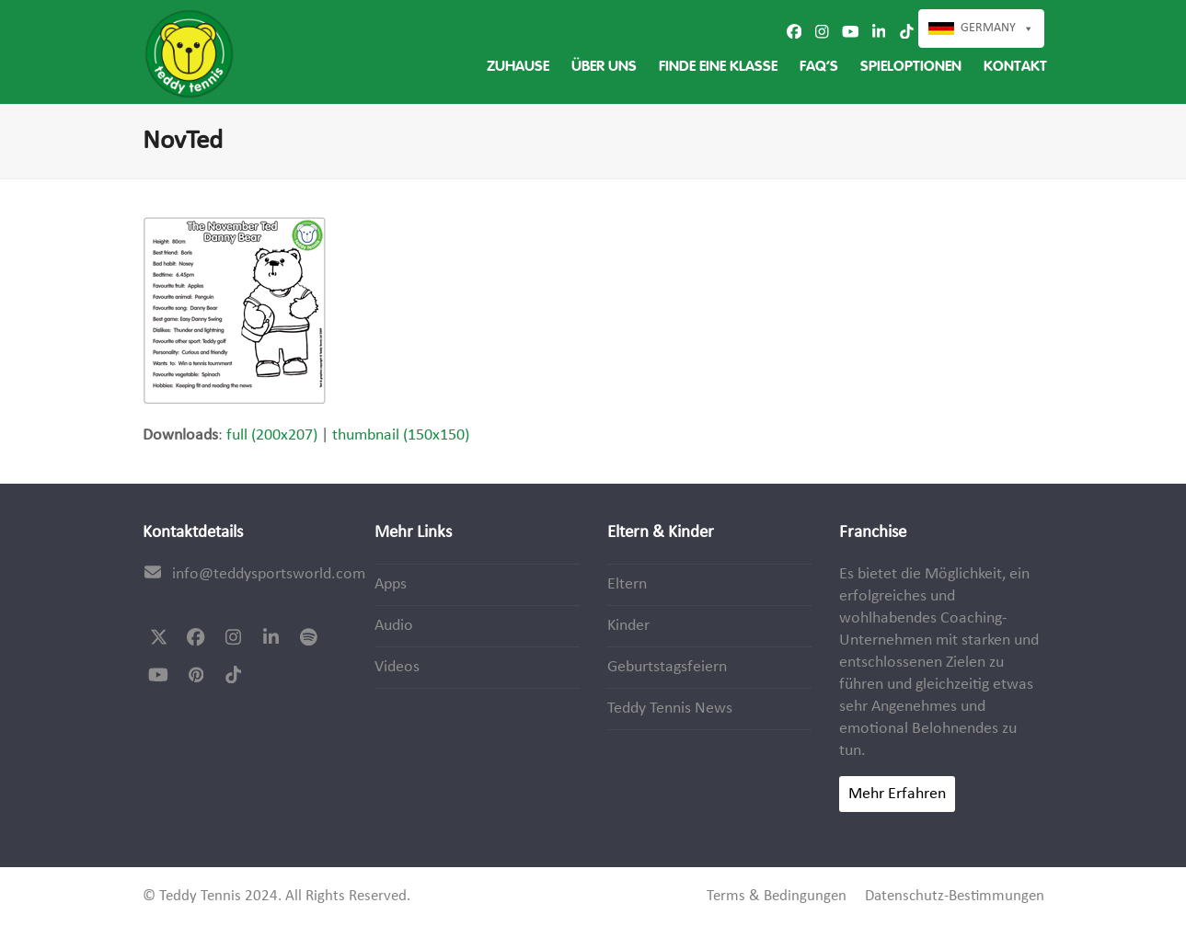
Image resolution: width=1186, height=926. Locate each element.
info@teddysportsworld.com (268, 574)
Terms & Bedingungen (776, 896)
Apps (390, 584)
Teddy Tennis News (669, 708)
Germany (988, 28)
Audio (393, 625)
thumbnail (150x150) (400, 435)
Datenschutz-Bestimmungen (954, 896)
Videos (397, 667)
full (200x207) (271, 435)
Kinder (628, 625)
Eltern (627, 584)
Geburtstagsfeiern (667, 667)
